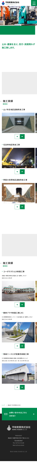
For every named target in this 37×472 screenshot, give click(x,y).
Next (22, 136)
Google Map (18, 440)
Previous (17, 136)
